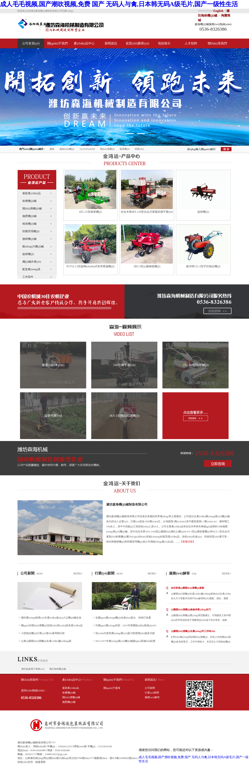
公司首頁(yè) (31, 43)
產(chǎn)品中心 (84, 43)
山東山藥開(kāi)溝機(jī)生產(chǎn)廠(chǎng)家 (46, 641)
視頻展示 (164, 43)
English (218, 10)
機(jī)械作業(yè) (31, 261)
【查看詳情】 (187, 541)
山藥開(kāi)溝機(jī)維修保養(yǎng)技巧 (191, 609)
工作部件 (27, 276)
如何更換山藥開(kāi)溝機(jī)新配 (187, 588)
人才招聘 (191, 43)
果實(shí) (139, 149)
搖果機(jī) (125, 149)
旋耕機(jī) (28, 254)
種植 (52, 149)
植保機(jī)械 (29, 223)
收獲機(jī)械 (29, 200)
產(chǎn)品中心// (72, 679)
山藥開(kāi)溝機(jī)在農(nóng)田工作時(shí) (193, 631)
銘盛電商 (40, 761)
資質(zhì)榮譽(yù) (137, 43)
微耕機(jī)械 (29, 238)
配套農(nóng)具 (31, 269)
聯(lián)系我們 (217, 43)
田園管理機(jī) (30, 231)
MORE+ (78, 573)
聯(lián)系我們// (30, 679)
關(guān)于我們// (113, 679)
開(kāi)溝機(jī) (107, 149)
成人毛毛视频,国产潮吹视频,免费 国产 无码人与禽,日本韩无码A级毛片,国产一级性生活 (119, 4)
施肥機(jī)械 (29, 216)
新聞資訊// (151, 679)
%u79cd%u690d (87, 149)
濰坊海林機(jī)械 (57, 669)
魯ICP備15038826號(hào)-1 (124, 758)
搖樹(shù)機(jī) (67, 149)
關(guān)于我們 (57, 43)
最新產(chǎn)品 (31, 193)
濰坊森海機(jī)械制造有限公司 (126, 504)
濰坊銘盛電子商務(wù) (33, 669)
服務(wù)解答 (182, 573)
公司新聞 (31, 573)
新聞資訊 (111, 43)
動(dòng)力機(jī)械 (33, 246)
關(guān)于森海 (111, 687)
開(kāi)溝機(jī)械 (32, 208)
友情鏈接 (33, 660)
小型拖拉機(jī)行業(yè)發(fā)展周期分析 (43, 633)
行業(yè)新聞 (109, 573)
